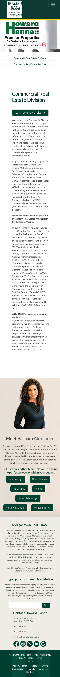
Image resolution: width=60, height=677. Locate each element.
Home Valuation (15, 507)
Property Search (19, 665)
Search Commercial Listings (30, 112)
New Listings (15, 479)
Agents (38, 488)
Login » (30, 661)
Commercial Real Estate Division (30, 58)
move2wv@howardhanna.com (25, 637)
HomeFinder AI (41, 507)
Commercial (17, 669)
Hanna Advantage (28, 498)
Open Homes (39, 479)
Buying (45, 665)
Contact (30, 672)
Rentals (31, 669)
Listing (34, 665)
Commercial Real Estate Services (29, 64)
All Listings (19, 488)
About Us (43, 669)
